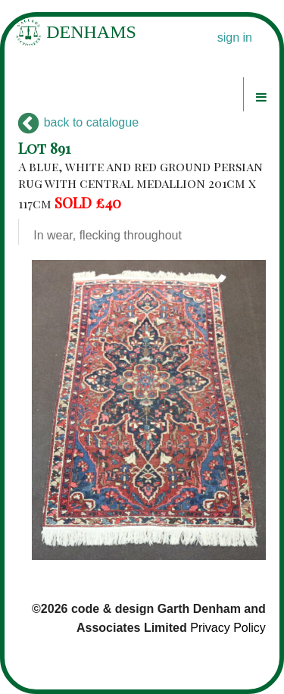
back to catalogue (78, 122)
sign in (234, 37)
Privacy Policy (228, 627)
